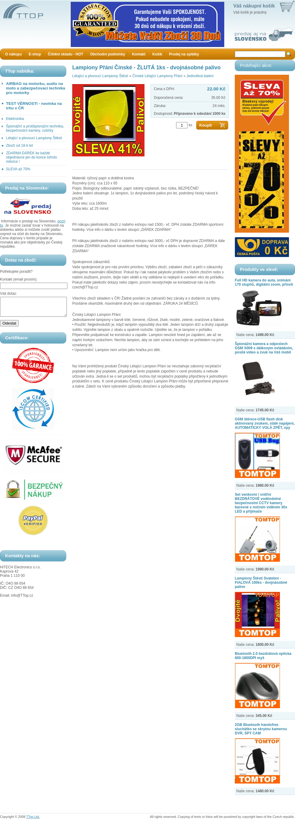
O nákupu (13, 54)
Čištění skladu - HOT (65, 54)
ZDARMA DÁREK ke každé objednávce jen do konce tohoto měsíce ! (31, 157)
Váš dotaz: (8, 293)
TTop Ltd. (33, 816)
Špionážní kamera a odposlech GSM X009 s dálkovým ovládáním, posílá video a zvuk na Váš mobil (264, 348)
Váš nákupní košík (254, 5)
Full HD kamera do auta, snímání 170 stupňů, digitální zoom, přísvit (264, 282)
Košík (157, 54)
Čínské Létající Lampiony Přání (157, 76)
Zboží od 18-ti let (19, 145)
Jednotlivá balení (200, 76)
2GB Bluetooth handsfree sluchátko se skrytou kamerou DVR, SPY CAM (261, 729)
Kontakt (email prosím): (18, 279)
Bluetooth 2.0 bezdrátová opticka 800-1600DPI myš (263, 656)
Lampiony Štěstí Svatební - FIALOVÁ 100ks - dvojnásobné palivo (261, 582)
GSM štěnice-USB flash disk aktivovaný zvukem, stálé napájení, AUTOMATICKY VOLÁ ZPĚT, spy (265, 423)
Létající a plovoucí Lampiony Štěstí (34, 138)
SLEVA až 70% (18, 169)
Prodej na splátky (184, 54)
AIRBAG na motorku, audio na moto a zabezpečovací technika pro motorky (35, 88)
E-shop (35, 54)
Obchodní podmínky (107, 54)
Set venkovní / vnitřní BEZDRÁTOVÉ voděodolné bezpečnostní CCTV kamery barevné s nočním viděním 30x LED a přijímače (261, 503)
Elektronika (15, 119)
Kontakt (138, 54)
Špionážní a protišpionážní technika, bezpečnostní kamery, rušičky (35, 128)
